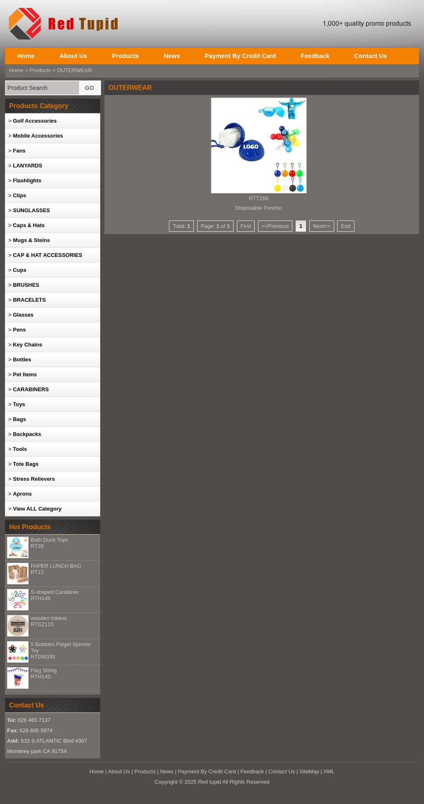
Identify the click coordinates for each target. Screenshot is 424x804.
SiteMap (309, 771)
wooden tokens (49, 621)
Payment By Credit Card (240, 55)
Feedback (315, 55)
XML (329, 771)
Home (26, 55)
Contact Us (370, 55)
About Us (73, 55)
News (172, 55)
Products (125, 55)
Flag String (44, 673)
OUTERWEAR (74, 70)
